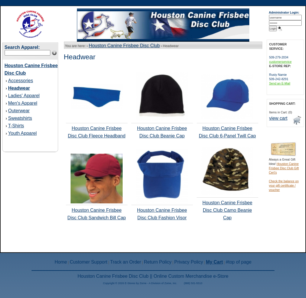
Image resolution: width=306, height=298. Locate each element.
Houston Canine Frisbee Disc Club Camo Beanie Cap (227, 210)
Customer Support (88, 262)
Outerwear (19, 110)
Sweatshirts (20, 118)
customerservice (280, 61)
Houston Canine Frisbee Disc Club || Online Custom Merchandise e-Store (153, 276)
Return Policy (158, 262)
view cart (278, 118)
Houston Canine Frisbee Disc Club (124, 45)
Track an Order (125, 262)
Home (61, 262)
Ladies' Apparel (24, 95)
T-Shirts (16, 125)
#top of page (238, 262)
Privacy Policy (188, 262)
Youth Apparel (22, 133)
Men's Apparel (22, 103)
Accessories (20, 80)
